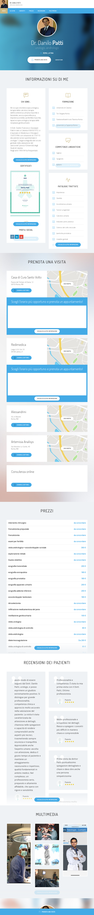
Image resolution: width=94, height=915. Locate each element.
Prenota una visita (47, 912)
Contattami (59, 60)
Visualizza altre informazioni (26, 160)
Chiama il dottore (21, 290)
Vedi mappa (67, 284)
